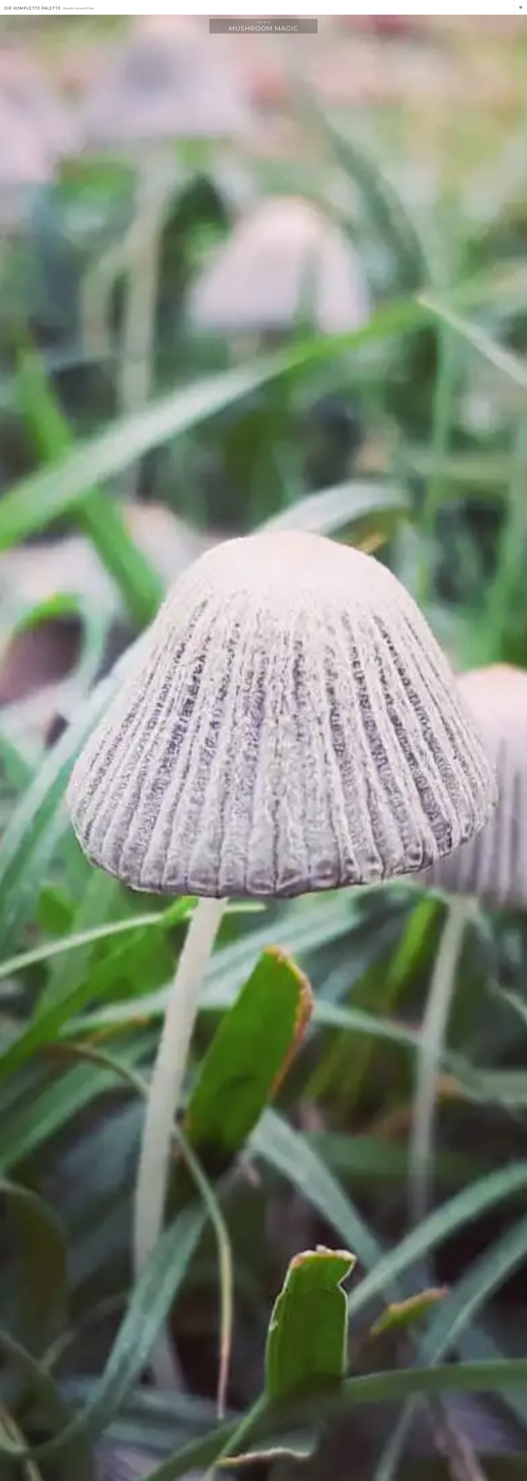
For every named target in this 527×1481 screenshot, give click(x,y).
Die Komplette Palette (32, 8)
